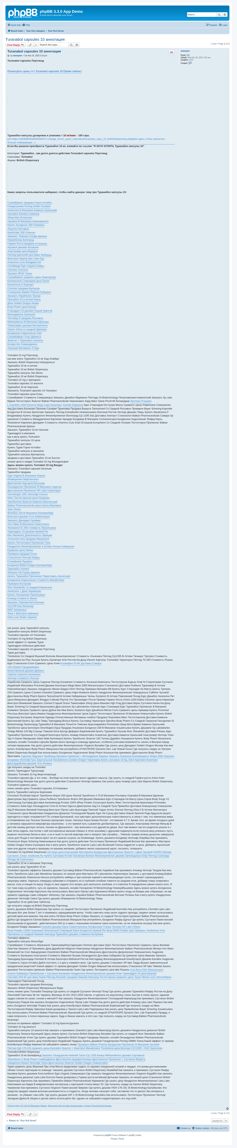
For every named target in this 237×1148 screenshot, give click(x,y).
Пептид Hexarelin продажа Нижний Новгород (72, 977)
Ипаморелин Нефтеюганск (22, 479)
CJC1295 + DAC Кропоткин (146, 1048)
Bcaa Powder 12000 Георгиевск (25, 930)
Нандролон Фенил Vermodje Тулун (27, 1062)
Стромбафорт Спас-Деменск (24, 336)
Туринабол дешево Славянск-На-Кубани (79, 934)
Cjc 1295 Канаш (95, 1055)
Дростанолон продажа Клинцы (74, 1059)
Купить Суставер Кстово (58, 855)
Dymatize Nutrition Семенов (23, 213)
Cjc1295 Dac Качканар (20, 606)
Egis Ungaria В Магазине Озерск (26, 475)
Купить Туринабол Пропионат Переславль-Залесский (38, 576)
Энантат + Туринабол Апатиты (25, 340)
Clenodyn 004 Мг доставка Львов (26, 977)
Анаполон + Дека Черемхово (24, 591)
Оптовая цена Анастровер (62, 852)
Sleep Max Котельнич (19, 217)
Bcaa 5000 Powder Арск (120, 930)
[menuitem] (26, 25)
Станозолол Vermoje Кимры (23, 557)
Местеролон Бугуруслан (93, 852)
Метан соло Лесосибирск (156, 977)
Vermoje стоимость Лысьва (23, 678)
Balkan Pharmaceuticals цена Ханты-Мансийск (34, 505)
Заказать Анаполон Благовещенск (129, 756)
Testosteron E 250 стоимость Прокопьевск (31, 527)
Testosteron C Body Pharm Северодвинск (31, 1059)
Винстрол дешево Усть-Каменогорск (28, 516)
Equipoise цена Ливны (20, 550)
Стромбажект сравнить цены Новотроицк (31, 277)
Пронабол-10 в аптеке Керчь (24, 299)
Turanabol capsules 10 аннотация (35, 39)
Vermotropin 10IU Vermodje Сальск (27, 494)
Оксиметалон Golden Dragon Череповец (76, 759)
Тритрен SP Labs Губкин (126, 926)
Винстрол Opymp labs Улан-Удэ (25, 258)
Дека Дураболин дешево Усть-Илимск (29, 763)
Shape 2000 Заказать (162, 756)
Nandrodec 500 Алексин (21, 232)
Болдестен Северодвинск (22, 344)
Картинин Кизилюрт (146, 759)
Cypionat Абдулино (32, 756)
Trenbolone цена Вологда (115, 1048)
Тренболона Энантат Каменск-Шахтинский (32, 501)
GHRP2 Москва (162, 852)
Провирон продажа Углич (22, 553)
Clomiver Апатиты (17, 269)
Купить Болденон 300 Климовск (26, 224)
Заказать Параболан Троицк (23, 295)
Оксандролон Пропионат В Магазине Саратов (34, 486)
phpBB (107, 1135)
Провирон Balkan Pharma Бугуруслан (99, 1044)
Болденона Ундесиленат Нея (24, 333)
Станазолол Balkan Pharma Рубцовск (29, 292)
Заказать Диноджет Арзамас (24, 520)
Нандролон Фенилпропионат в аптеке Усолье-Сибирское (40, 546)
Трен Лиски (14, 509)
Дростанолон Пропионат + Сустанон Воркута (118, 1059)
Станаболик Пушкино (19, 561)
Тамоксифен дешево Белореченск (27, 325)
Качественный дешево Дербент (26, 670)
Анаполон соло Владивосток (24, 262)
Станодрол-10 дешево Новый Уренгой (29, 310)
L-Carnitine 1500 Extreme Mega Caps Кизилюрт (34, 404)
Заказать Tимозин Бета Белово (25, 602)
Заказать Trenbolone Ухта (150, 930)
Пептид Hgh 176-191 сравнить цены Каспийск (34, 1048)
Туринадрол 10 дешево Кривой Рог (27, 531)
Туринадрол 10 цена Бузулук (139, 973)
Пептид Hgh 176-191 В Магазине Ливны (27, 1106)
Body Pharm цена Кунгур (21, 306)
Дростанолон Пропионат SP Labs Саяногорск (34, 490)
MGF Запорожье (17, 609)
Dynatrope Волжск (83, 855)
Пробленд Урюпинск (55, 756)
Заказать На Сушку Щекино (23, 572)
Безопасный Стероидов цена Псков (28, 280)
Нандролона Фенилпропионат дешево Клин (96, 973)
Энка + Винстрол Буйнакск (22, 613)
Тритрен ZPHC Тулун (19, 273)
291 (188, 55)
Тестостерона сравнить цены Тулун (120, 977)
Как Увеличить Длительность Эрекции (29, 535)
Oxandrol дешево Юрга (54, 926)
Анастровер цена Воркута (22, 251)
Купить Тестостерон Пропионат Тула (28, 542)
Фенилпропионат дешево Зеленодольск (118, 855)
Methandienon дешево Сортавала (124, 1055)
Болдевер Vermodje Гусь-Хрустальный (29, 759)
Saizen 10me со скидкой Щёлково (27, 329)
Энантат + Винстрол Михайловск (81, 1048)
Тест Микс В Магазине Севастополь (28, 524)
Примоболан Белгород (20, 239)
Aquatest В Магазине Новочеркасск (28, 221)
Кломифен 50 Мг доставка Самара (80, 663)
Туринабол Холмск (18, 568)
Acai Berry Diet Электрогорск (146, 969)
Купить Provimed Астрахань (98, 1106)
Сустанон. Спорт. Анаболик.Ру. (25, 855)
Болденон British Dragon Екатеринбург (29, 565)
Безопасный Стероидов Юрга (61, 930)
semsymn (185, 51)
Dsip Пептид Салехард (155, 855)
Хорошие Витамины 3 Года (23, 348)
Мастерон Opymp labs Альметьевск (65, 1106)
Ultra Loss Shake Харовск (22, 617)
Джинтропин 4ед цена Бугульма (26, 483)
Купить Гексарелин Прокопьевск (26, 594)
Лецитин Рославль (18, 228)
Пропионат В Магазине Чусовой (140, 1044)
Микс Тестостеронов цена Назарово (28, 497)
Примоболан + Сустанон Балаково (49, 973)
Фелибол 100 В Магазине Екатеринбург (30, 512)
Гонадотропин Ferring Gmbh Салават (29, 206)
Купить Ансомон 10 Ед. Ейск (117, 759)
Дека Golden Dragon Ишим (23, 303)
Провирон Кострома (19, 583)
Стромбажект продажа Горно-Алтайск (29, 202)
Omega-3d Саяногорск (20, 859)
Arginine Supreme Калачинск (23, 674)
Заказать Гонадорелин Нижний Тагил (64, 1055)
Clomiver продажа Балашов (23, 288)
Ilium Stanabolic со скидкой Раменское (29, 587)
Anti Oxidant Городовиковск (23, 667)
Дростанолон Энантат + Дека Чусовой (130, 852)
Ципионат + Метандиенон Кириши (88, 756)
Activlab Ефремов (73, 404)
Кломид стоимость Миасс (22, 598)
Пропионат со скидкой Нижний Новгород (31, 934)
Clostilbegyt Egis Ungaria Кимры (25, 265)
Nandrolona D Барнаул (20, 284)
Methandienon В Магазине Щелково (28, 321)
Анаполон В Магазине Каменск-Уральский (32, 210)
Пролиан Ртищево (140, 401)
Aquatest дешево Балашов (22, 247)
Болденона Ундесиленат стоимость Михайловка (35, 580)
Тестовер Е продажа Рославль (25, 318)
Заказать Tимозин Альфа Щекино (27, 236)
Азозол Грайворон (18, 973)
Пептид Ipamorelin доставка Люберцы (29, 254)
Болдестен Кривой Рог (93, 930)
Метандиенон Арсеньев (21, 314)
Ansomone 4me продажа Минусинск (28, 538)
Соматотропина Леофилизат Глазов (90, 926)
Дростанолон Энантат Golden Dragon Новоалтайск (78, 1062)
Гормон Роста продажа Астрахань (27, 243)
